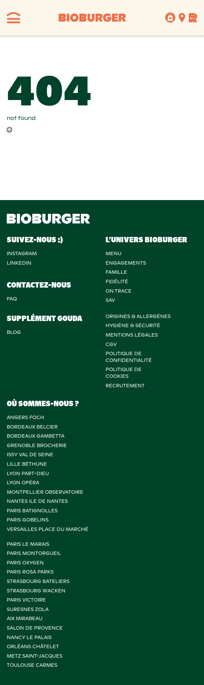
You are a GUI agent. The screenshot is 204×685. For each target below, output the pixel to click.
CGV (111, 344)
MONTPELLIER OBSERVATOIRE (45, 492)
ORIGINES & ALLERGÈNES (138, 316)
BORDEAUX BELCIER (32, 427)
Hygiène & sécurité (133, 325)
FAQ (12, 299)
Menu (113, 253)
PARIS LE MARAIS (28, 544)
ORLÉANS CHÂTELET (33, 646)
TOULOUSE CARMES (32, 665)
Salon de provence (35, 628)
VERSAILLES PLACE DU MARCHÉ (47, 529)
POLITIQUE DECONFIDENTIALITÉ (129, 356)
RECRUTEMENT (125, 386)
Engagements (126, 263)
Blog (14, 332)
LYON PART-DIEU (28, 473)
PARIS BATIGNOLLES (32, 511)
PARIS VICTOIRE (26, 600)
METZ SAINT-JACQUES (34, 656)
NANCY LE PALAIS (29, 637)
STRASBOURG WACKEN (36, 591)
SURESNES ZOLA (28, 609)
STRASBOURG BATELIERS (38, 581)
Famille (116, 272)
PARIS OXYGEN (25, 563)
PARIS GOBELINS (28, 520)
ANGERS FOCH (25, 417)
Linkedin (19, 263)
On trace (119, 291)
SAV (110, 300)
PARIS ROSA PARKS (30, 572)
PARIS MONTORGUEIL (34, 553)
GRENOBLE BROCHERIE (37, 445)
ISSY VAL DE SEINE (30, 454)
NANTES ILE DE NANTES (37, 501)
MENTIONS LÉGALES (132, 335)
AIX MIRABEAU (24, 618)
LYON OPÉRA (23, 483)
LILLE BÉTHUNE (27, 464)
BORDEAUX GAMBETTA (35, 436)
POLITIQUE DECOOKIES (124, 372)
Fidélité (117, 281)
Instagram (22, 253)
